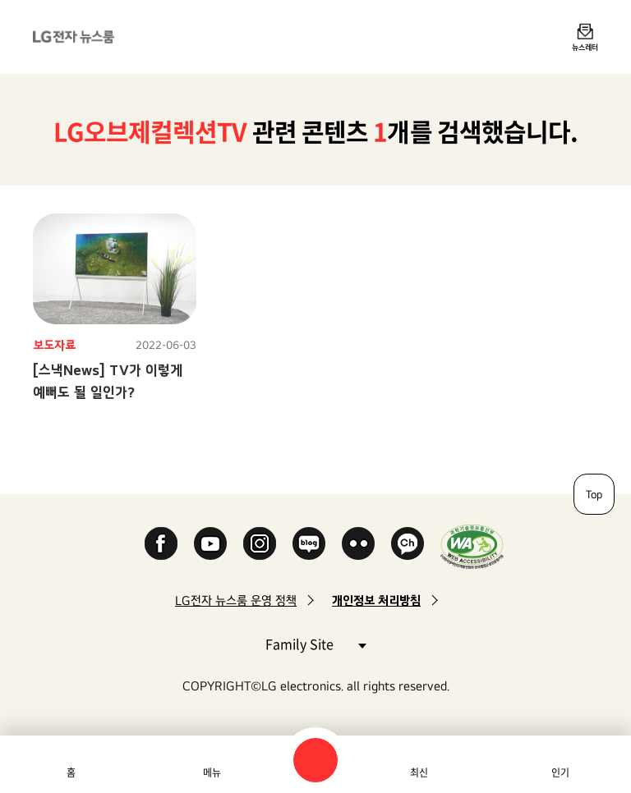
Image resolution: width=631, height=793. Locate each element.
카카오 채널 (407, 543)
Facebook (161, 543)
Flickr (358, 543)
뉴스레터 (585, 47)
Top (594, 494)
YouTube (210, 543)
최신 (419, 772)
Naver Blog (308, 543)
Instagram (259, 543)
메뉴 (212, 772)
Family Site (315, 643)
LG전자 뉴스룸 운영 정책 (236, 600)
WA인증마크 (472, 546)
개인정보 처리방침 (376, 600)
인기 (560, 772)
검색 (315, 760)
